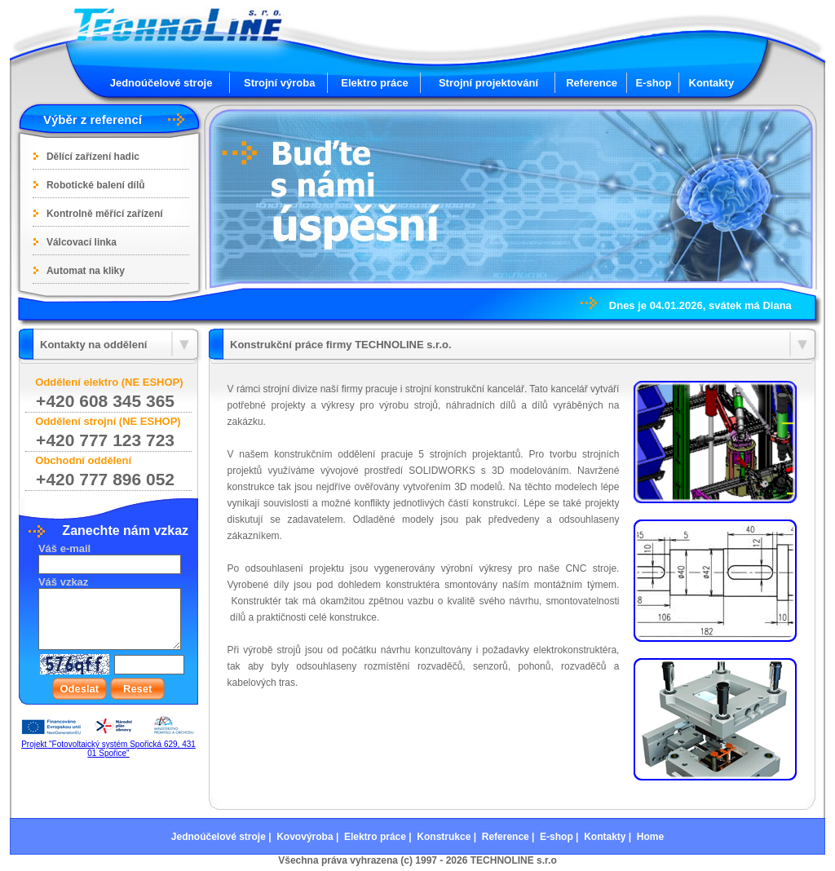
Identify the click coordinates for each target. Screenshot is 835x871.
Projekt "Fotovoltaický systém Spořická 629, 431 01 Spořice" (108, 749)
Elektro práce (374, 83)
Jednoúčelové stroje (161, 83)
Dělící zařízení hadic (92, 156)
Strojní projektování (488, 83)
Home (650, 836)
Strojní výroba (279, 83)
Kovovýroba (304, 836)
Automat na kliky (85, 270)
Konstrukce (444, 836)
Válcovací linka (81, 242)
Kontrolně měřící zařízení (104, 213)
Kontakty (712, 83)
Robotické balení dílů (95, 185)
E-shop (653, 83)
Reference (591, 83)
